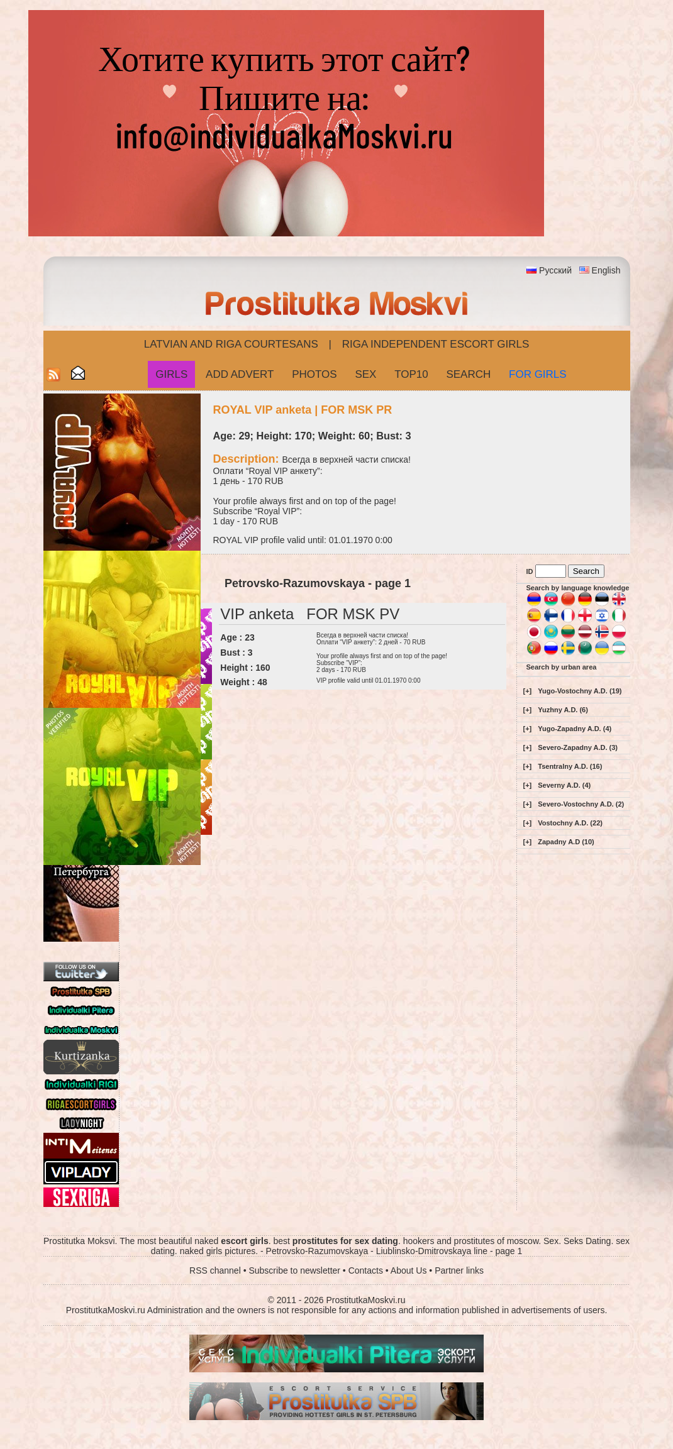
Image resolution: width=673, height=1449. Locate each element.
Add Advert (240, 374)
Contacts (365, 1270)
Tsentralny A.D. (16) (570, 766)
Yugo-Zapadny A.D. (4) (574, 728)
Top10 (411, 374)
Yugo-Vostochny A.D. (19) (579, 691)
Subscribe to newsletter (294, 1270)
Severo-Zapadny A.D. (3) (578, 747)
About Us (409, 1270)
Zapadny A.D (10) (566, 842)
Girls (171, 374)
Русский (555, 270)
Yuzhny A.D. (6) (563, 709)
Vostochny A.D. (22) (570, 823)
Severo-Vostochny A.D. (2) (581, 804)
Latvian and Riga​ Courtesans (231, 344)
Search (468, 374)
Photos (314, 374)
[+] (527, 691)
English (606, 270)
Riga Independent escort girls (436, 344)
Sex (365, 374)
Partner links (459, 1270)
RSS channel (215, 1270)
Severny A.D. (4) (564, 785)
